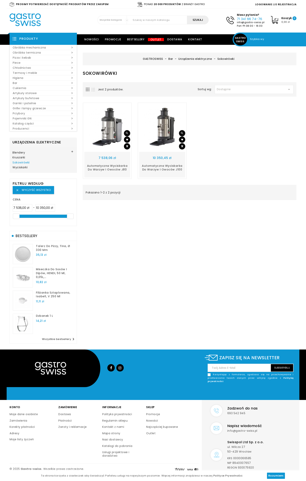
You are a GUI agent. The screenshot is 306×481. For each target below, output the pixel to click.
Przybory (43, 113)
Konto (15, 407)
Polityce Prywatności (227, 475)
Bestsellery (136, 39)
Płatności (65, 421)
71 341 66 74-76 (249, 19)
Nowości (91, 39)
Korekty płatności (22, 427)
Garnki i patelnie (43, 103)
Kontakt (195, 39)
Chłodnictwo (43, 68)
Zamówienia (18, 421)
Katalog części (43, 123)
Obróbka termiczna (43, 53)
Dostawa (174, 39)
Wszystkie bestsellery (59, 339)
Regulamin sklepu (115, 421)
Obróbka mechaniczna (43, 47)
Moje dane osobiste (24, 414)
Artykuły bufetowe (43, 98)
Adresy (14, 433)
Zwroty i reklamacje (72, 427)
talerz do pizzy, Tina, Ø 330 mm (53, 248)
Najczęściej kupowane (162, 427)
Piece (43, 63)
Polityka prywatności (117, 414)
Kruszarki (18, 157)
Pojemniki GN (43, 118)
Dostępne (254, 89)
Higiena (43, 78)
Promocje (113, 39)
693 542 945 (236, 413)
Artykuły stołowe (43, 93)
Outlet (155, 39)
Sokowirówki (21, 162)
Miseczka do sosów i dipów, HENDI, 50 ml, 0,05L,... (51, 273)
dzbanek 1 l (44, 316)
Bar (43, 83)
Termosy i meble (43, 73)
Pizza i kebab (43, 58)
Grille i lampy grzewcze (43, 108)
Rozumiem (276, 475)
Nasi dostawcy (112, 439)
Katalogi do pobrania (117, 446)
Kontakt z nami (113, 427)
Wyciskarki (20, 167)
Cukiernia (43, 88)
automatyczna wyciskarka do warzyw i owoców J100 (162, 168)
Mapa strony (111, 433)
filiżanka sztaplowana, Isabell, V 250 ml (53, 294)
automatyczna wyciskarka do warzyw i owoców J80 (107, 168)
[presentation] (264, 392)
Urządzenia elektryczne (36, 142)
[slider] (16, 216)
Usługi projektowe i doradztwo (115, 454)
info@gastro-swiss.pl (250, 22)
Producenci (43, 129)
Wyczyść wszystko (33, 190)
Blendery (18, 152)
